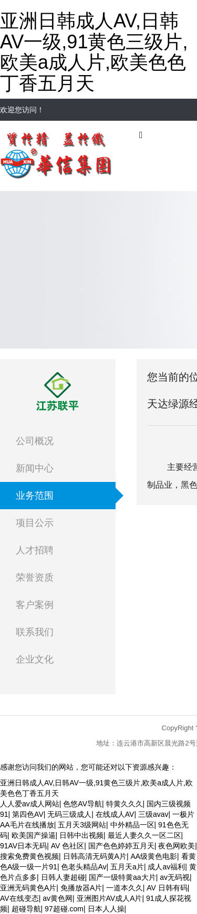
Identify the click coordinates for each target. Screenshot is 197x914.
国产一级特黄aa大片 (122, 877)
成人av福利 (166, 867)
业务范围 (35, 495)
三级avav (153, 814)
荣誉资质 (35, 577)
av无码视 (175, 877)
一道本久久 (124, 888)
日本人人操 (106, 909)
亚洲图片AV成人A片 (109, 898)
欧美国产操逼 (34, 835)
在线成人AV (115, 814)
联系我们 (35, 632)
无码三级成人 (69, 814)
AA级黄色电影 (153, 856)
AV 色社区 (68, 846)
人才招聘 (35, 550)
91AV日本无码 (23, 846)
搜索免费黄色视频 (29, 856)
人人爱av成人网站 (29, 804)
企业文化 (35, 659)
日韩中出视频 (81, 835)
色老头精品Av (83, 867)
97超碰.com (64, 909)
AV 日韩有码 (167, 888)
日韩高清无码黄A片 (95, 856)
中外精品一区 (132, 825)
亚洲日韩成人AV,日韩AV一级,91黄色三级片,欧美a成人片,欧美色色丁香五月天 (94, 52)
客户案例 (35, 605)
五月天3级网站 (82, 825)
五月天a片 (127, 867)
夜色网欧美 (176, 846)
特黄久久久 (124, 804)
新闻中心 (35, 468)
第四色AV (28, 814)
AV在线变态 (19, 898)
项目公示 (35, 523)
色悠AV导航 (82, 804)
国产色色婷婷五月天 (121, 846)
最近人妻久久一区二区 (144, 835)
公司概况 (35, 441)
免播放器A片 (81, 888)
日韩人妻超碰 (63, 877)
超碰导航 (26, 909)
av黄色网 (57, 898)
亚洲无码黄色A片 (28, 888)
